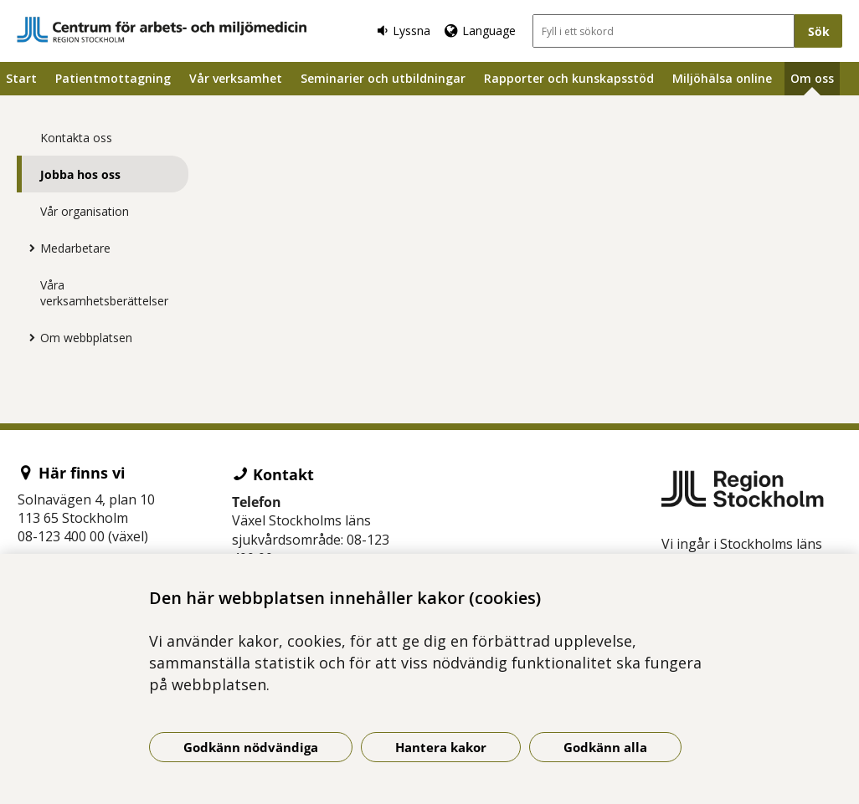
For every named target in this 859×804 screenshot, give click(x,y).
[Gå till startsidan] (161, 30)
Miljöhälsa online (722, 78)
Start (21, 78)
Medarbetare (75, 248)
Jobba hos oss (80, 174)
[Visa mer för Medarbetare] (28, 247)
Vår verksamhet (235, 78)
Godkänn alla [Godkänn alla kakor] (605, 747)
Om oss (812, 78)
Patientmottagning (113, 78)
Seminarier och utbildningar (383, 78)
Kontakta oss (76, 138)
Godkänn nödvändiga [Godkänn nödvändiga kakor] (250, 747)
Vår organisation (84, 211)
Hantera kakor (440, 747)
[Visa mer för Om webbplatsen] (28, 337)
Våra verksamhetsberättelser (104, 293)
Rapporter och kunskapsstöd (569, 78)
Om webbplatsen (86, 338)
